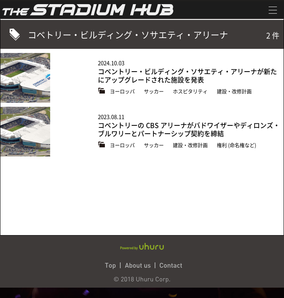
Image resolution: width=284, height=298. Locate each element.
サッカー (154, 91)
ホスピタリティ (191, 91)
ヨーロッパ (123, 91)
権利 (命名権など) (236, 145)
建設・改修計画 (234, 91)
